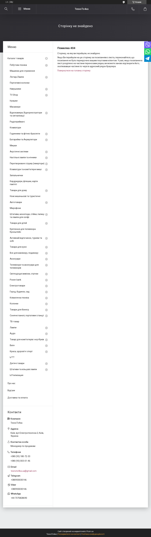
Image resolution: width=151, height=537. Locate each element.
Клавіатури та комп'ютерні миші (26, 169)
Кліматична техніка (19, 297)
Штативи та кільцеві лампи (23, 369)
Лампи (13, 327)
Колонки (14, 303)
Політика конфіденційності (92, 534)
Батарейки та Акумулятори (23, 139)
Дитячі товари (17, 363)
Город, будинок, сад (19, 291)
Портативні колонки (19, 83)
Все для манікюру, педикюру (24, 253)
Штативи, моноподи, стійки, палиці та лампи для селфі (27, 215)
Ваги (12, 345)
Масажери (15, 107)
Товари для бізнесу (19, 309)
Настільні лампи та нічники (23, 157)
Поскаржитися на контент (69, 534)
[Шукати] (6, 9)
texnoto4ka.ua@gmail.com (24, 471)
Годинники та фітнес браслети (25, 133)
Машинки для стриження (22, 71)
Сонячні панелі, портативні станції (27, 315)
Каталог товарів (16, 58)
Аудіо (12, 333)
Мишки (13, 145)
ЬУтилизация (16, 375)
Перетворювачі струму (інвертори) (27, 163)
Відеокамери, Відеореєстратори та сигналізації (26, 114)
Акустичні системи (19, 151)
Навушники (15, 89)
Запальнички (16, 175)
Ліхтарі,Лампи (17, 77)
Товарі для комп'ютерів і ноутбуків (27, 339)
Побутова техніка (18, 65)
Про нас (11, 383)
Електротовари (17, 285)
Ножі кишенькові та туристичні (25, 196)
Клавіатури (15, 127)
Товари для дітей (18, 223)
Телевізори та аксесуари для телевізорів (24, 266)
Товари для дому (18, 190)
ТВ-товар (14, 321)
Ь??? (12, 357)
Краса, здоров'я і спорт (21, 351)
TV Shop (14, 95)
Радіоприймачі (17, 121)
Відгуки (11, 390)
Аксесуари (15, 259)
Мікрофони (15, 208)
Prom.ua (90, 531)
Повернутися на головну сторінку (73, 70)
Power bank (15, 280)
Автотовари (16, 202)
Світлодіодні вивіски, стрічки (24, 273)
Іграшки (14, 101)
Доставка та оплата (18, 397)
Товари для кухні (18, 247)
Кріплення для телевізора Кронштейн (23, 230)
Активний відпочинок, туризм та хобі (26, 239)
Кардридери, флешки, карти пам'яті (24, 182)
